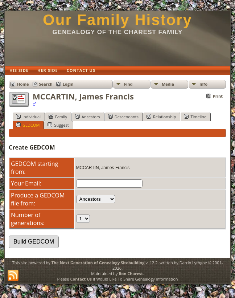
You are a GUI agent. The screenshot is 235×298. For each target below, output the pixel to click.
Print (218, 96)
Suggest (58, 125)
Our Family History (117, 19)
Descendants (123, 116)
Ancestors (87, 116)
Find (128, 84)
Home (23, 84)
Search (46, 84)
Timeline (195, 116)
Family (58, 116)
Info (203, 84)
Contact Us (81, 279)
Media (168, 84)
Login (68, 84)
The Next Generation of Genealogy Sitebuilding (98, 262)
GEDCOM (28, 125)
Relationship (161, 116)
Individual (28, 116)
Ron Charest (131, 273)
